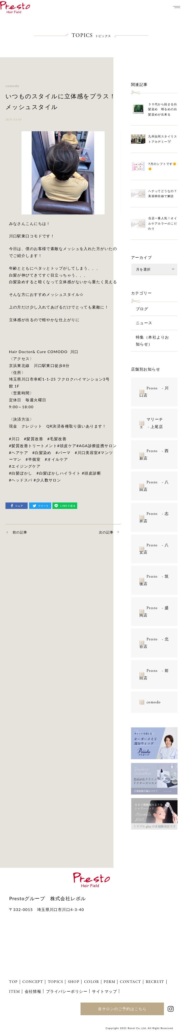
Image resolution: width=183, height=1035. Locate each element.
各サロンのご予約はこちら (122, 1008)
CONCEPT (32, 981)
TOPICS (55, 981)
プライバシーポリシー (66, 991)
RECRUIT (155, 981)
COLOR (91, 981)
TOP (13, 981)
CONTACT (130, 981)
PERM (109, 981)
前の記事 (20, 532)
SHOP (74, 981)
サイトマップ (104, 991)
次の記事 (106, 532)
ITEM (14, 991)
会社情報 (33, 991)
